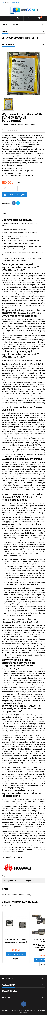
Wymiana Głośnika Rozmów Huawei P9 (16, 941)
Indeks (5, 125)
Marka (13, 125)
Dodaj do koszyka (14, 194)
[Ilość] (11, 188)
